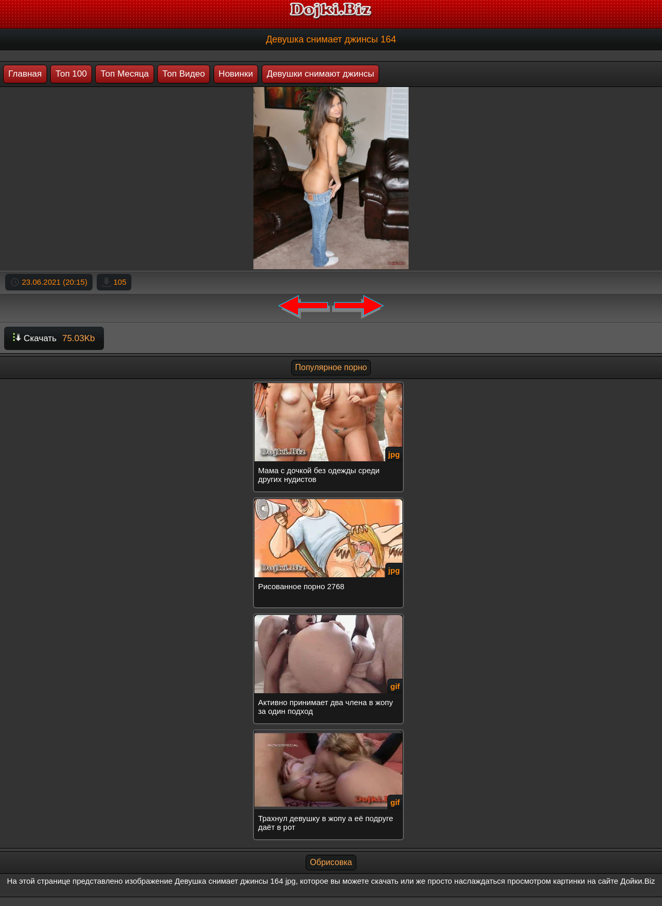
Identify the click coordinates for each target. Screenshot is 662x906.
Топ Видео (183, 74)
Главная (25, 74)
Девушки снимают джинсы (320, 74)
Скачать (54, 338)
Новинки (236, 74)
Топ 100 (71, 74)
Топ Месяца (124, 74)
